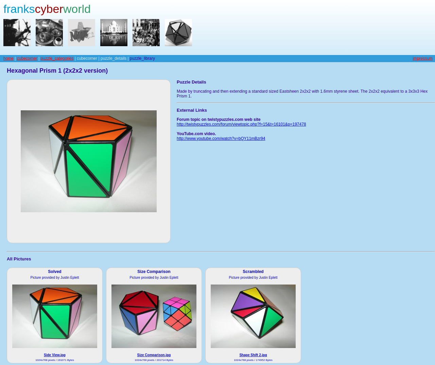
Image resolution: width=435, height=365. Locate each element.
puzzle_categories (57, 58)
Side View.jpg (55, 355)
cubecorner (27, 58)
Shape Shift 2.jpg (253, 355)
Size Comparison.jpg (154, 355)
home (8, 58)
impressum (423, 58)
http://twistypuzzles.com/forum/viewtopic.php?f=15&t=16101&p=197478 (241, 124)
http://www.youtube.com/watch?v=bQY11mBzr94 (221, 138)
